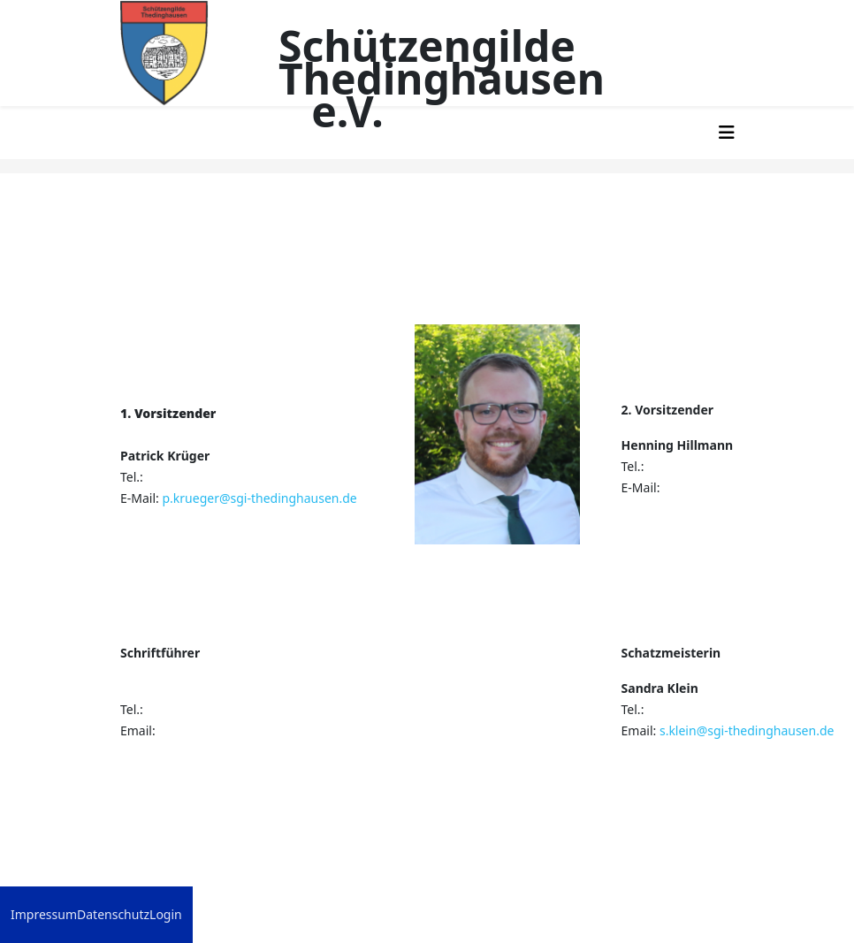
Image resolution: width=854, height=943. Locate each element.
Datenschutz (113, 914)
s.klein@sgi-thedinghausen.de (747, 730)
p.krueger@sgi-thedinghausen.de (259, 498)
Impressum (44, 914)
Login (165, 914)
